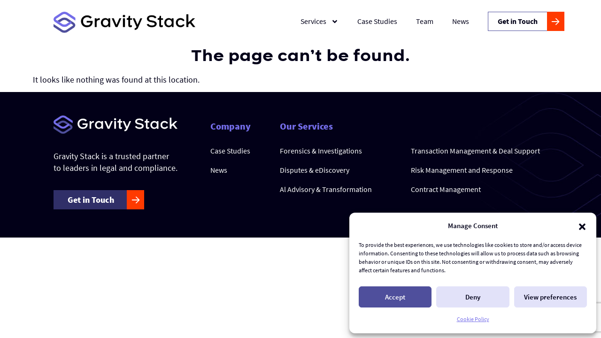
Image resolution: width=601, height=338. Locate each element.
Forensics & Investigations (321, 150)
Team (424, 21)
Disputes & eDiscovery (314, 170)
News (460, 21)
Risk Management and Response (462, 170)
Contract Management (446, 189)
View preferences (550, 296)
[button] (582, 225)
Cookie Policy (473, 319)
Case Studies (377, 21)
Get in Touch (518, 21)
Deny (472, 296)
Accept (395, 296)
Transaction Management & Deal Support (475, 150)
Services (319, 21)
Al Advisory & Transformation (326, 189)
